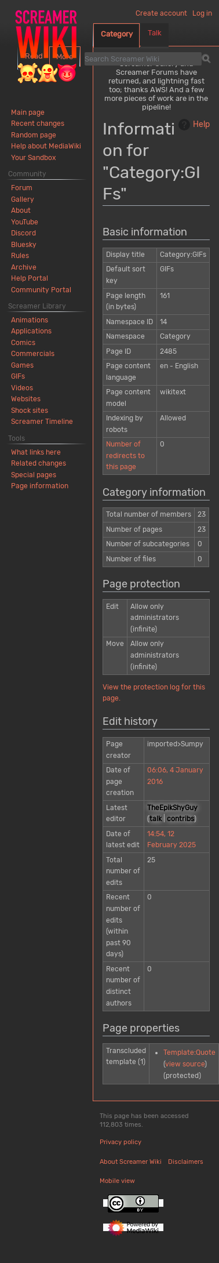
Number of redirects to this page (125, 455)
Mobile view (117, 1181)
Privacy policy (120, 1142)
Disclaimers (185, 1162)
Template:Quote (189, 1052)
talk (155, 819)
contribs (180, 819)
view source (185, 1064)
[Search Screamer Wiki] (143, 58)
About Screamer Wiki (131, 1162)
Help (193, 124)
